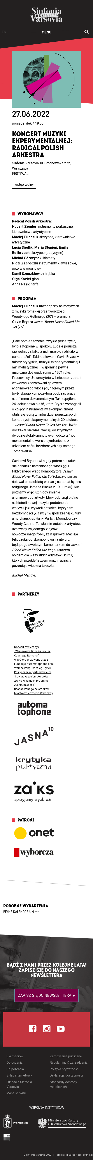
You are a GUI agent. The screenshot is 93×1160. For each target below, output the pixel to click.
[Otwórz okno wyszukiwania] (86, 32)
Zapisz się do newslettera (45, 995)
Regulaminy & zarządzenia (69, 1062)
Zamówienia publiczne (66, 1056)
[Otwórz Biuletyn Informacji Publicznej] (7, 1138)
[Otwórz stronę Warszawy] (16, 1122)
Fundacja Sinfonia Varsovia (19, 1084)
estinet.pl (88, 1154)
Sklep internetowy (19, 1075)
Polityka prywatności (64, 1069)
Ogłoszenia (15, 1062)
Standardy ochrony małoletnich (63, 1084)
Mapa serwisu (16, 1093)
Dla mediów (15, 1056)
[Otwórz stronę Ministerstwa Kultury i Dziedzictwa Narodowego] (62, 1123)
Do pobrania (15, 1069)
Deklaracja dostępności (66, 1075)
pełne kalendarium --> (21, 911)
